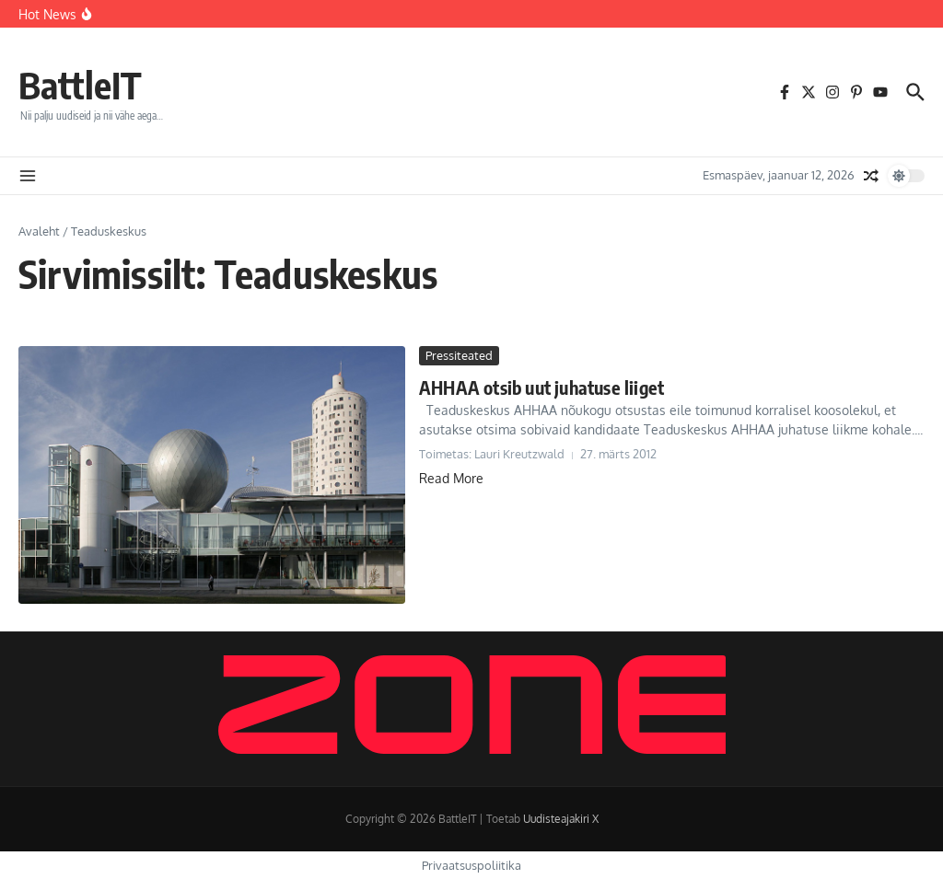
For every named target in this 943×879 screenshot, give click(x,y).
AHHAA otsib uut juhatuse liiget (541, 387)
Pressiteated (459, 355)
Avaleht (39, 231)
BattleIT (80, 85)
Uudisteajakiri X (561, 819)
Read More (451, 478)
